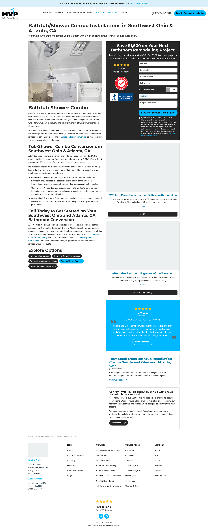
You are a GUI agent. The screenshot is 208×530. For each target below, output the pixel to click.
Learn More (143, 214)
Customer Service (75, 471)
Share (142, 206)
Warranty (71, 460)
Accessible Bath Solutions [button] (79, 13)
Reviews (158, 465)
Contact (70, 450)
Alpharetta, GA (131, 465)
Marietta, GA (130, 476)
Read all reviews (142, 342)
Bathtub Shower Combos (71, 261)
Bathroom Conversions (39, 256)
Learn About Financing (142, 293)
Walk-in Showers (103, 460)
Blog (156, 455)
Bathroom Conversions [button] (106, 13)
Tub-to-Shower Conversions (108, 486)
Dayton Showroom (75, 455)
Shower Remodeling (105, 481)
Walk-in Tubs (101, 455)
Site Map (109, 522)
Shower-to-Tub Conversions (108, 476)
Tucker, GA (130, 481)
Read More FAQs (118, 423)
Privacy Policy (151, 136)
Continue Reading (118, 380)
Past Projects (160, 476)
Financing (71, 465)
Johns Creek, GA (132, 471)
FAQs (69, 476)
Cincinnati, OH (131, 455)
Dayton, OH (130, 450)
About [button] (124, 13)
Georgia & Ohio (131, 486)
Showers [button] (59, 13)
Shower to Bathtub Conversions (67, 256)
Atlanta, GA (130, 460)
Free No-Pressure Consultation (190, 13)
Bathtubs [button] (47, 13)
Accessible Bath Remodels (108, 450)
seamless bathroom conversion (72, 137)
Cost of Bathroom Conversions (43, 266)
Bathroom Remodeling (106, 465)
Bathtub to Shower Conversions (43, 261)
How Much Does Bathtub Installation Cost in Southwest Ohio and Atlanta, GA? (140, 362)
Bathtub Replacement (105, 471)
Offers (157, 460)
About (157, 450)
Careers (158, 471)
